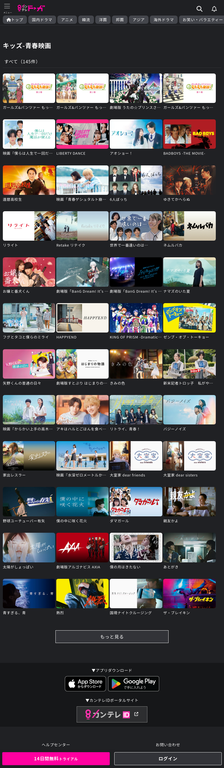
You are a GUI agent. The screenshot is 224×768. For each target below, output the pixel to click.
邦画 (120, 19)
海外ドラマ (164, 19)
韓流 (86, 19)
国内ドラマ (42, 19)
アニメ (67, 19)
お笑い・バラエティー (203, 19)
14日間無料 (56, 758)
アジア (139, 19)
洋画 (103, 19)
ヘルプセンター (56, 744)
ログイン (167, 758)
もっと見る (112, 636)
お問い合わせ (168, 744)
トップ (15, 19)
